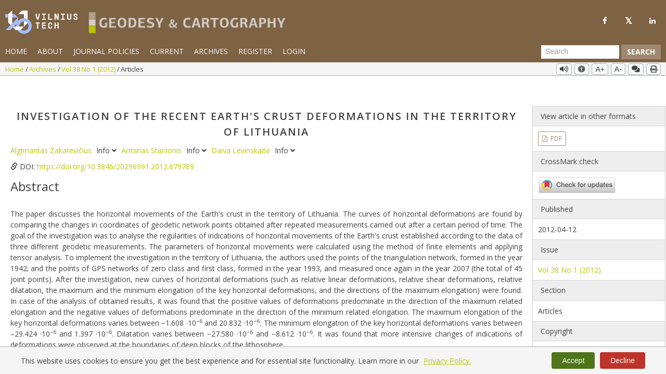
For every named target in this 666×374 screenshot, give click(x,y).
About (50, 51)
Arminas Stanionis (152, 130)
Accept (573, 360)
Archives (211, 51)
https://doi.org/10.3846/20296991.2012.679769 (115, 146)
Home (16, 51)
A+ (600, 69)
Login (294, 51)
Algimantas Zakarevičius (52, 130)
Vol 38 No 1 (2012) (89, 69)
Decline (622, 360)
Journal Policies (106, 51)
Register (255, 51)
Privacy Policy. (447, 361)
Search (641, 52)
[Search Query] (580, 52)
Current (167, 51)
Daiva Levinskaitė (241, 130)
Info (107, 130)
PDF (555, 118)
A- (618, 69)
